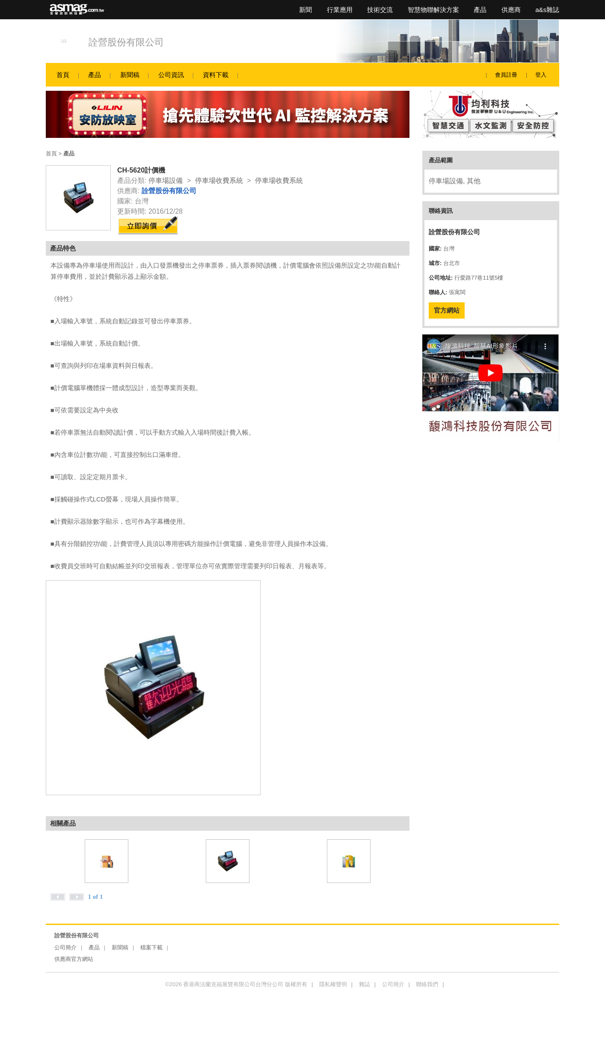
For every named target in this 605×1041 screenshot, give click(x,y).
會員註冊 (506, 75)
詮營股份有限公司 (126, 42)
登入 (540, 75)
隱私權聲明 (333, 984)
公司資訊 (171, 74)
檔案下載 (151, 947)
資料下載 (215, 74)
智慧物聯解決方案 (433, 9)
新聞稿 (129, 74)
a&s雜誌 (547, 9)
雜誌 (364, 984)
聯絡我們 (427, 984)
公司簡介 (65, 947)
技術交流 (380, 9)
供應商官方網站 (73, 959)
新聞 (305, 9)
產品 (480, 9)
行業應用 (340, 9)
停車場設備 (165, 180)
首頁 (62, 74)
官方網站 (447, 310)
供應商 (511, 9)
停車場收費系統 (219, 180)
